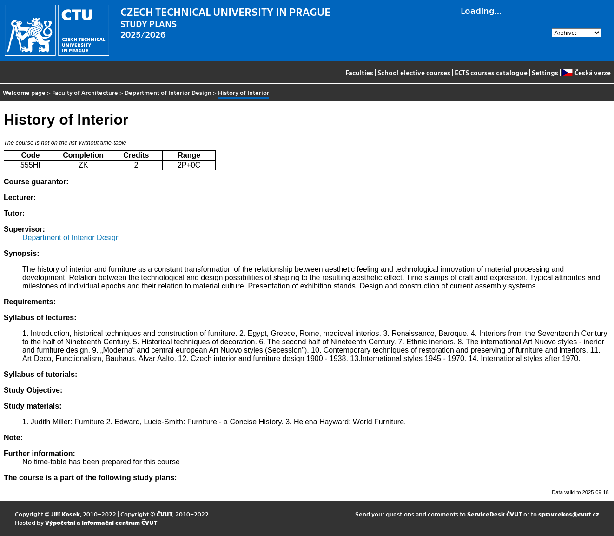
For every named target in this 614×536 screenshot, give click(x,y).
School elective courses (413, 72)
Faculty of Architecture (85, 92)
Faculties (359, 72)
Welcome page (24, 92)
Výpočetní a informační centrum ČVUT (101, 522)
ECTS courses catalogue (491, 72)
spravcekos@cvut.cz (568, 513)
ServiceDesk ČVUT (494, 513)
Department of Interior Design (168, 92)
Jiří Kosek (65, 513)
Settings (545, 72)
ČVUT (164, 513)
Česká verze (586, 72)
